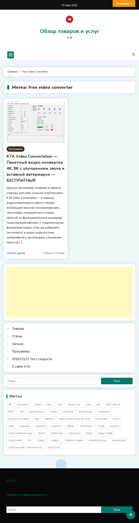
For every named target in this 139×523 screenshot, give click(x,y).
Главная (18, 328)
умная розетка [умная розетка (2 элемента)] (97, 440)
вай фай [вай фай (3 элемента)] (68, 411)
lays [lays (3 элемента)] (49, 404)
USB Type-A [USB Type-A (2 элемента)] (113, 404)
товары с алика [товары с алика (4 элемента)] (74, 440)
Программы (15, 149)
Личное (17, 344)
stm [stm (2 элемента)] (88, 404)
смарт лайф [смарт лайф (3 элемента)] (105, 433)
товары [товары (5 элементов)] (54, 440)
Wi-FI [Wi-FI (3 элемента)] (11, 411)
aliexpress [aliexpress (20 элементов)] (23, 404)
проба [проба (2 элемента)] (41, 433)
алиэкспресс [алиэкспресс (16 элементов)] (37, 411)
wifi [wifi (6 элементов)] (22, 411)
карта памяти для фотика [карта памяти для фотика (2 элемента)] (74, 418)
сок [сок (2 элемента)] (29, 440)
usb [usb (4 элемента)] (98, 404)
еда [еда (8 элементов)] (36, 418)
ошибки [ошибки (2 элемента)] (114, 426)
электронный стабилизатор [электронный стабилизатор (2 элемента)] (25, 447)
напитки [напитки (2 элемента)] (41, 426)
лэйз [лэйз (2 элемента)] (11, 426)
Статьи (17, 336)
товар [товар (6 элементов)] (40, 440)
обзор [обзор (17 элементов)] (70, 426)
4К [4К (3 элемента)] (10, 404)
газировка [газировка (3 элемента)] (103, 411)
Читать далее (16, 253)
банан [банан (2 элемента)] (54, 411)
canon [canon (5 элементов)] (38, 404)
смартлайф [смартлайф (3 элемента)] (15, 440)
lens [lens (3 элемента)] (60, 404)
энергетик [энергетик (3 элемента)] (54, 447)
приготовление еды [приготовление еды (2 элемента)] (20, 433)
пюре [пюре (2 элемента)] (89, 433)
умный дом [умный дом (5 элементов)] (118, 440)
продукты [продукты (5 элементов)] (74, 433)
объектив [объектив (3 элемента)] (85, 426)
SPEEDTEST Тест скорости (32, 359)
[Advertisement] (69, 292)
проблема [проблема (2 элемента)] (57, 433)
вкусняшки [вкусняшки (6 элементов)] (85, 411)
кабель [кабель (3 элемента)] (49, 418)
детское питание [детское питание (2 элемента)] (18, 418)
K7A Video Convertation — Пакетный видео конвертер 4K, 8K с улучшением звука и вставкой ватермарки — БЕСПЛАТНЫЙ (35, 168)
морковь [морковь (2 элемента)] (25, 426)
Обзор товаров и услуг (69, 31)
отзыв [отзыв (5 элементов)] (100, 426)
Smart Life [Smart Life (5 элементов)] (74, 404)
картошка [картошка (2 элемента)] (101, 418)
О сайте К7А (21, 366)
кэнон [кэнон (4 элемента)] (116, 418)
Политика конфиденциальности (26, 494)
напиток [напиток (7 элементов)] (56, 426)
